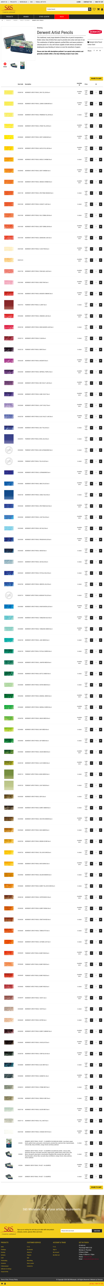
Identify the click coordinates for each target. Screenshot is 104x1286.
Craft (2, 1258)
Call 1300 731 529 (97, 1284)
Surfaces (3, 1255)
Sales (62, 17)
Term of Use (5, 1279)
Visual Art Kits (41, 2)
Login (79, 2)
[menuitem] (13, 1247)
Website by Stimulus (96, 1279)
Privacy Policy (13, 1279)
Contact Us (88, 2)
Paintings (3, 1249)
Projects (13, 2)
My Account (56, 1252)
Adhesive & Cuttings (6, 1269)
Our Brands (30, 1249)
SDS (31, 2)
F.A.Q (28, 1246)
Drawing (15, 20)
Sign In (55, 1249)
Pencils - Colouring (25, 20)
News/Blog (23, 2)
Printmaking (4, 1260)
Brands (26, 17)
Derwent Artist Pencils (37, 20)
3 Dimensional (4, 1266)
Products (9, 17)
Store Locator (44, 17)
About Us (4, 2)
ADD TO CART (96, 78)
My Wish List (56, 1255)
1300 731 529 (99, 2)
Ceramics (3, 1263)
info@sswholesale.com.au (91, 1259)
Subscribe (97, 1231)
